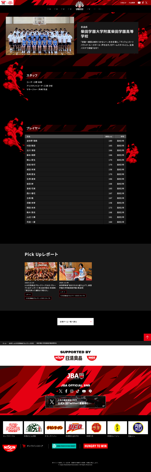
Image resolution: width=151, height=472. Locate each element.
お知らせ (123, 3)
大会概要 (132, 3)
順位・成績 (34, 9)
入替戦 (87, 9)
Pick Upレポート (103, 9)
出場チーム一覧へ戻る (68, 321)
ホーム (4, 343)
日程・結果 (19, 9)
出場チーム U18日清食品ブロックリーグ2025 (21, 343)
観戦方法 (47, 9)
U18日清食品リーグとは (124, 9)
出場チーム (62, 9)
